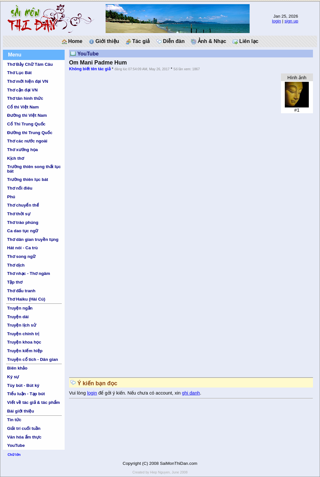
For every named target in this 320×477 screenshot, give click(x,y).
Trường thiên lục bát (27, 179)
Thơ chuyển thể (23, 205)
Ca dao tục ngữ (22, 230)
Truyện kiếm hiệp (25, 350)
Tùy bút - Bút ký (23, 385)
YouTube (16, 445)
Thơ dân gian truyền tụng (32, 239)
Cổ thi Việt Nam (23, 107)
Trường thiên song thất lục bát (34, 168)
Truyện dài (17, 316)
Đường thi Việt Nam (27, 115)
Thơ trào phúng (22, 222)
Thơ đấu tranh (21, 290)
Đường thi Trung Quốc (29, 132)
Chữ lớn (14, 454)
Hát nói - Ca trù (22, 247)
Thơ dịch (16, 265)
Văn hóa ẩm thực (24, 437)
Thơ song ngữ (21, 256)
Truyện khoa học (24, 342)
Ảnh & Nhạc (208, 41)
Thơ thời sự (18, 213)
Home (72, 41)
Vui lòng (78, 393)
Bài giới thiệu (20, 411)
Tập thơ (14, 282)
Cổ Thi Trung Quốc (26, 124)
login (276, 21)
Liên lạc (245, 41)
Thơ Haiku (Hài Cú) (26, 299)
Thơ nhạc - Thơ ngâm (28, 273)
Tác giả (138, 41)
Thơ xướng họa (22, 149)
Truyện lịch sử (21, 325)
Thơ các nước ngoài (27, 141)
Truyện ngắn (19, 308)
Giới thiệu (104, 41)
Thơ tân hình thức (25, 98)
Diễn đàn (170, 41)
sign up (291, 21)
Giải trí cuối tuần (23, 428)
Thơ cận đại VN (22, 90)
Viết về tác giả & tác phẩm (33, 402)
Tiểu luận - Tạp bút (26, 393)
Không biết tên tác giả (90, 69)
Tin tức (14, 419)
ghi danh (191, 393)
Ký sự (13, 376)
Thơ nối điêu (19, 188)
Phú (11, 196)
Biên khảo (17, 368)
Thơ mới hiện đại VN (27, 81)
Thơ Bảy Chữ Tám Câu (29, 64)
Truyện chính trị (23, 333)
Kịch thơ (15, 158)
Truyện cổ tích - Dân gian (32, 359)
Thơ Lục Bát (19, 72)
